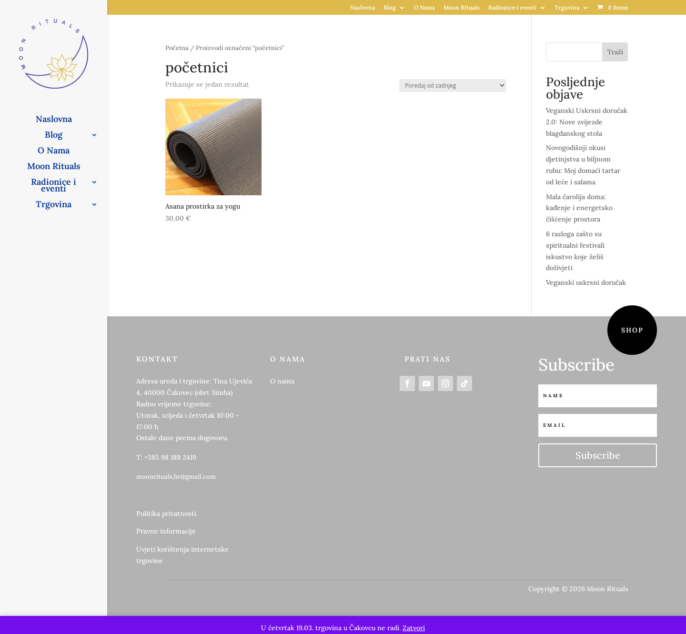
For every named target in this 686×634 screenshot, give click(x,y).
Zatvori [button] (414, 628)
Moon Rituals (462, 8)
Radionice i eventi (512, 8)
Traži (615, 52)
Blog (389, 8)
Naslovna (362, 8)
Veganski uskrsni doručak (586, 282)
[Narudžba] (452, 85)
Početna (177, 48)
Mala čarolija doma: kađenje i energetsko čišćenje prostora (579, 208)
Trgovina (567, 8)
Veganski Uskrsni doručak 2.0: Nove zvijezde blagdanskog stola (586, 122)
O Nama (424, 8)
